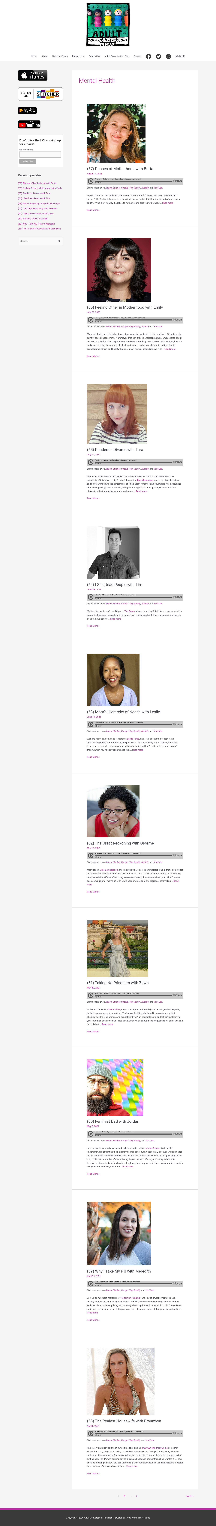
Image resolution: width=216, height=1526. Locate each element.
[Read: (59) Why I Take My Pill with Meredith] (119, 1233)
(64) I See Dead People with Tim (34, 198)
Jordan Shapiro (152, 1148)
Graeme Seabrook (109, 870)
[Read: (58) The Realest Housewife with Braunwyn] (120, 1381)
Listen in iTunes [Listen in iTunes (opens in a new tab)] (60, 56)
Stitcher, (117, 187)
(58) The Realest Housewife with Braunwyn (39, 228)
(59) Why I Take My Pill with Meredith (36, 223)
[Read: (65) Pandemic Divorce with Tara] (117, 413)
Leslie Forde (133, 738)
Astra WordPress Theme (138, 1517)
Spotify (137, 187)
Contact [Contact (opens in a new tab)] (137, 56)
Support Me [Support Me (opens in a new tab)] (95, 56)
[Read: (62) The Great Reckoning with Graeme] (113, 811)
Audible (145, 187)
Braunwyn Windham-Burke (154, 1448)
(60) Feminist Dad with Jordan (33, 218)
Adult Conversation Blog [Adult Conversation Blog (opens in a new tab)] (117, 56)
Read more (167, 203)
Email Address (26, 149)
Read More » (93, 210)
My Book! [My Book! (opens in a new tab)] (180, 56)
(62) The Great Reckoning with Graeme (37, 208)
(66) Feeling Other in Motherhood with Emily (40, 188)
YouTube (158, 187)
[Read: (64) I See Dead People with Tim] (113, 552)
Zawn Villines (113, 1009)
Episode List (78, 56)
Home (34, 56)
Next (190, 1496)
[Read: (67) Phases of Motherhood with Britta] (116, 133)
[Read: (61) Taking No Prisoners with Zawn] (117, 948)
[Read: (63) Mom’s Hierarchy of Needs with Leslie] (113, 679)
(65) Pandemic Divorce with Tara (34, 193)
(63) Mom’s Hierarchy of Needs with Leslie (39, 203)
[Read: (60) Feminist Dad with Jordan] (115, 1087)
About (45, 56)
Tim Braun (129, 611)
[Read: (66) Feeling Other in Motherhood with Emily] (119, 269)
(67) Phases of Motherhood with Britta (37, 183)
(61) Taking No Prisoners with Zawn (36, 213)
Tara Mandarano (145, 480)
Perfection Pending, (130, 1298)
